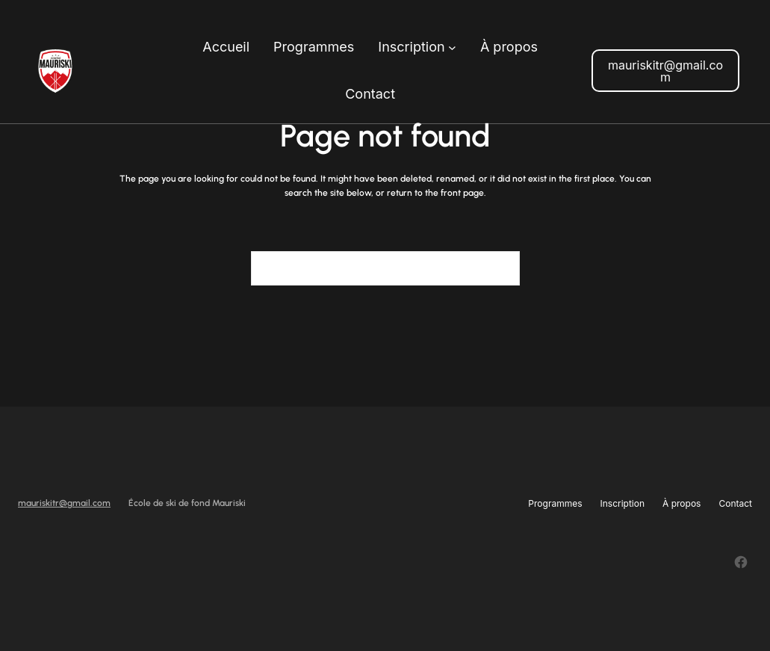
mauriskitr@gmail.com (665, 71)
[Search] (499, 268)
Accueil (225, 47)
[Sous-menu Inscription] (452, 47)
